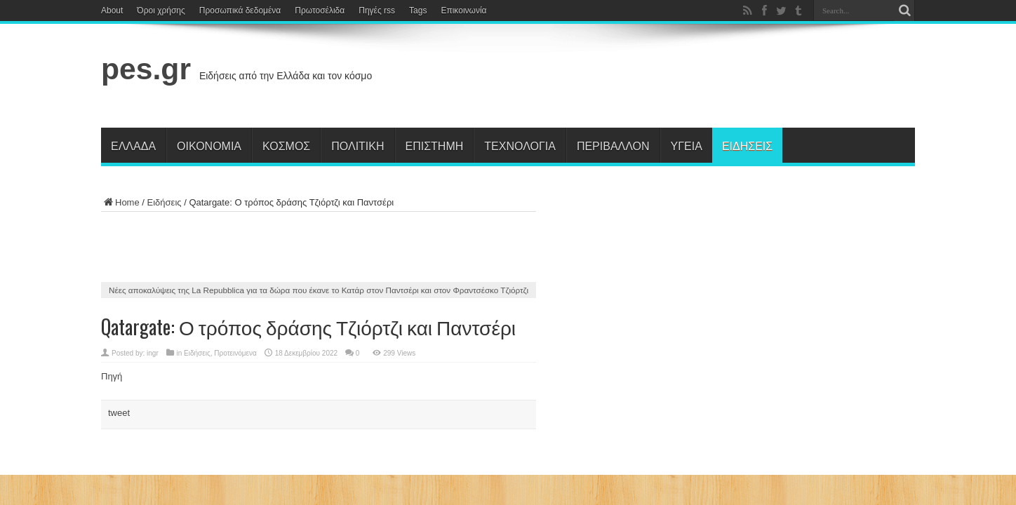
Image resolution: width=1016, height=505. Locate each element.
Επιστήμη (435, 145)
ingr (153, 353)
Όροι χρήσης (161, 10)
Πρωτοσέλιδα (320, 10)
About (112, 10)
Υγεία (686, 145)
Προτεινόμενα (235, 353)
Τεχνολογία (520, 145)
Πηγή (111, 376)
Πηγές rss (377, 10)
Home (120, 202)
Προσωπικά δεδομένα (240, 10)
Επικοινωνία (463, 10)
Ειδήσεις (747, 145)
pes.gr (146, 69)
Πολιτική (357, 145)
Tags (418, 10)
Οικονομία (209, 145)
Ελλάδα (133, 145)
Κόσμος (286, 145)
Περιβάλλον (613, 145)
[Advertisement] (659, 78)
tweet (119, 413)
